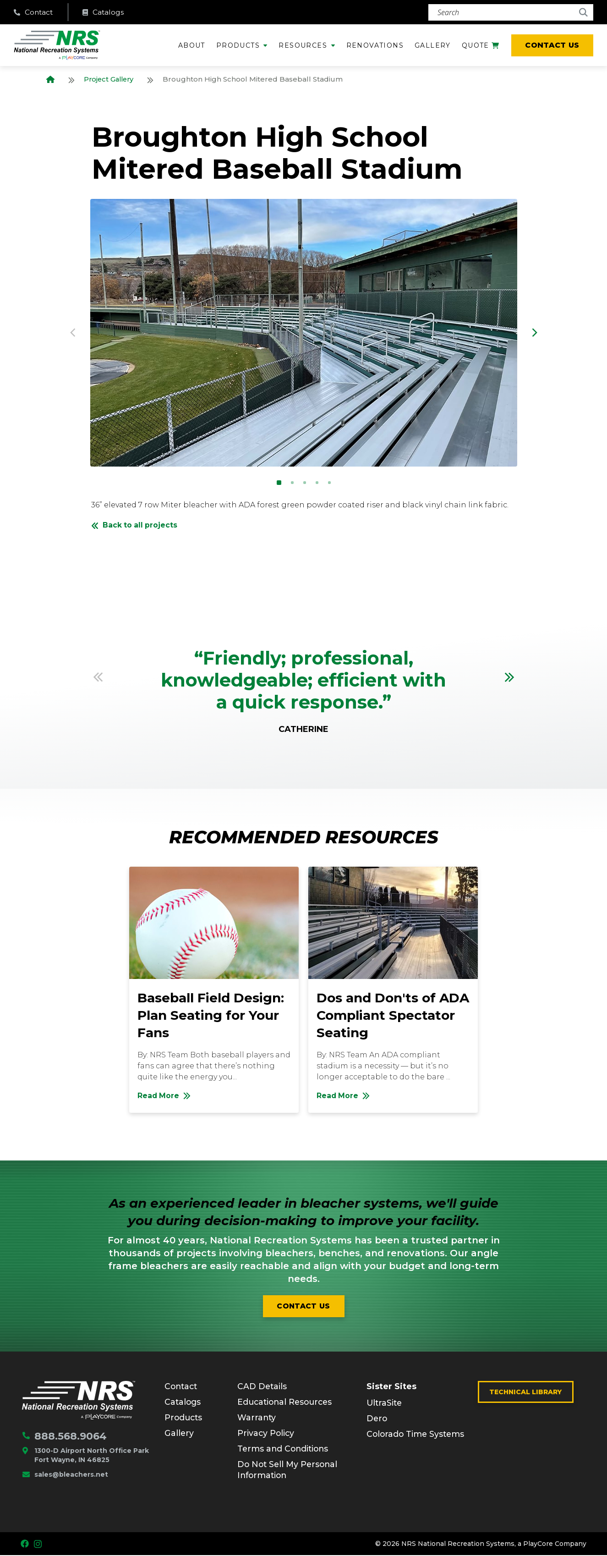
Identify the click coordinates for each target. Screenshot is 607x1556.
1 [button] (279, 483)
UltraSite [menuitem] (385, 1404)
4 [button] (317, 483)
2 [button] (292, 483)
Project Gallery (110, 79)
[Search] (510, 12)
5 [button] (329, 483)
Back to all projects (135, 525)
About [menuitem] (191, 46)
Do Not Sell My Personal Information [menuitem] (289, 1470)
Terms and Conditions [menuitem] (284, 1449)
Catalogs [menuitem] (183, 1402)
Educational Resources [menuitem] (286, 1402)
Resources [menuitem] (303, 46)
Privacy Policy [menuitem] (266, 1434)
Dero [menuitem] (377, 1419)
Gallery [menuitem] (433, 46)
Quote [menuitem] (480, 48)
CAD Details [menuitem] (262, 1387)
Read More (218, 1099)
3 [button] (304, 483)
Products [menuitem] (238, 46)
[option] (303, 333)
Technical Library (525, 1392)
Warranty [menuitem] (257, 1418)
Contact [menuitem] (181, 1387)
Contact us (303, 1306)
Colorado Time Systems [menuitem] (416, 1435)
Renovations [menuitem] (375, 46)
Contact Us (552, 45)
